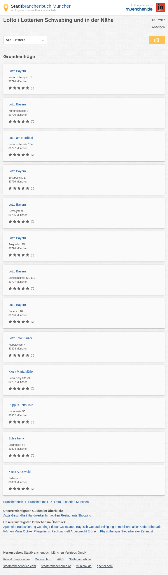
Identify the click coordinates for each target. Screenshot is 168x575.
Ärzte (6, 515)
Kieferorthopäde (150, 527)
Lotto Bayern (17, 71)
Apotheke (9, 527)
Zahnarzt (147, 531)
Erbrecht (93, 531)
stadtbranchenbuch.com (19, 566)
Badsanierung (26, 527)
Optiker (28, 531)
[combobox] (5, 40)
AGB (60, 559)
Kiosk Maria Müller (21, 371)
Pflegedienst (42, 531)
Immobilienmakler (127, 527)
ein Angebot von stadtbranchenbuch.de (33, 10)
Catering (42, 527)
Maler (18, 531)
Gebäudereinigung (101, 527)
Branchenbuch (13, 502)
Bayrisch (82, 527)
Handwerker (36, 515)
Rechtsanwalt (60, 531)
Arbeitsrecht (78, 531)
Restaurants (69, 515)
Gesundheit (19, 515)
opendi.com (104, 566)
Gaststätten (67, 527)
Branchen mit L (38, 502)
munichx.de (84, 566)
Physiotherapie (110, 531)
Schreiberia (16, 438)
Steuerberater (130, 531)
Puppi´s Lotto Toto (21, 405)
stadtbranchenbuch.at (56, 566)
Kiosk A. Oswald (20, 471)
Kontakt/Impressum (16, 559)
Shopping (84, 515)
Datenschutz (43, 559)
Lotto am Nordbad (21, 137)
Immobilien (52, 515)
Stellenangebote (80, 559)
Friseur (54, 527)
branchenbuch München (41, 6)
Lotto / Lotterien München (71, 502)
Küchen (8, 531)
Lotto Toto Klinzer (20, 338)
